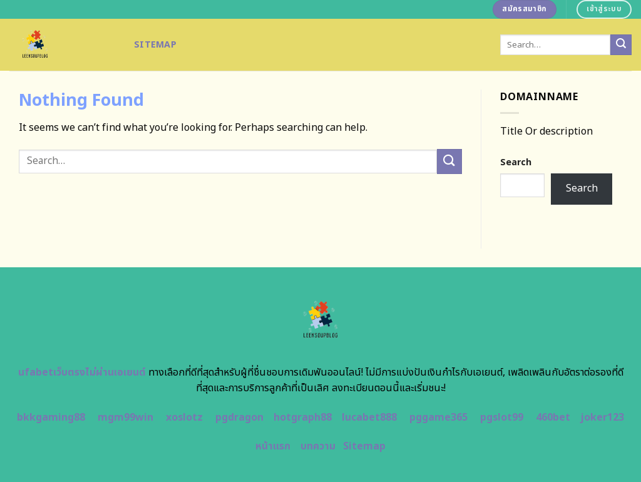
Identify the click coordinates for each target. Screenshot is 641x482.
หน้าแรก (272, 446)
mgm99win (125, 417)
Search (515, 162)
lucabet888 (369, 417)
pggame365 (438, 417)
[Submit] (621, 45)
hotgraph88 (303, 417)
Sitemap (155, 44)
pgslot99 (501, 417)
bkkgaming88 (51, 417)
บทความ (318, 446)
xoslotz (184, 417)
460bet (553, 417)
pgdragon (239, 417)
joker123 (602, 417)
